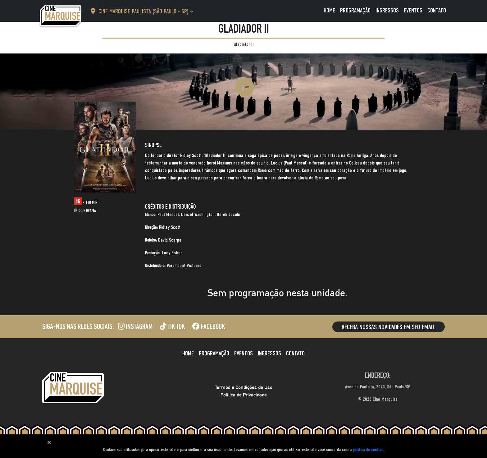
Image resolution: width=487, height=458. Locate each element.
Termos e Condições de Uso (243, 387)
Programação (355, 11)
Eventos (413, 11)
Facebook (208, 327)
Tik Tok (172, 327)
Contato (436, 11)
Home (329, 11)
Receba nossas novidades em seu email (388, 327)
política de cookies (368, 449)
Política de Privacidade (244, 395)
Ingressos (387, 11)
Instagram (135, 327)
